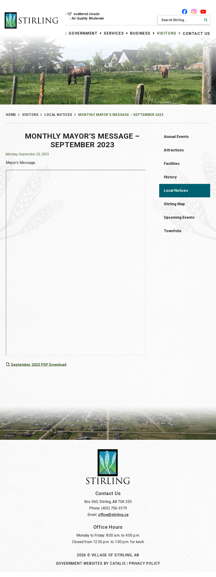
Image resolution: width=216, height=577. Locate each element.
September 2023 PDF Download (94, 364)
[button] (205, 20)
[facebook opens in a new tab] (184, 11)
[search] (180, 20)
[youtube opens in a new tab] (203, 11)
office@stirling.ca (113, 519)
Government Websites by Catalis (91, 568)
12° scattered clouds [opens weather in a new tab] (83, 14)
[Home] (66, 33)
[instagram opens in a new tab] (194, 11)
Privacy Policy (144, 568)
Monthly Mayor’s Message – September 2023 (120, 115)
